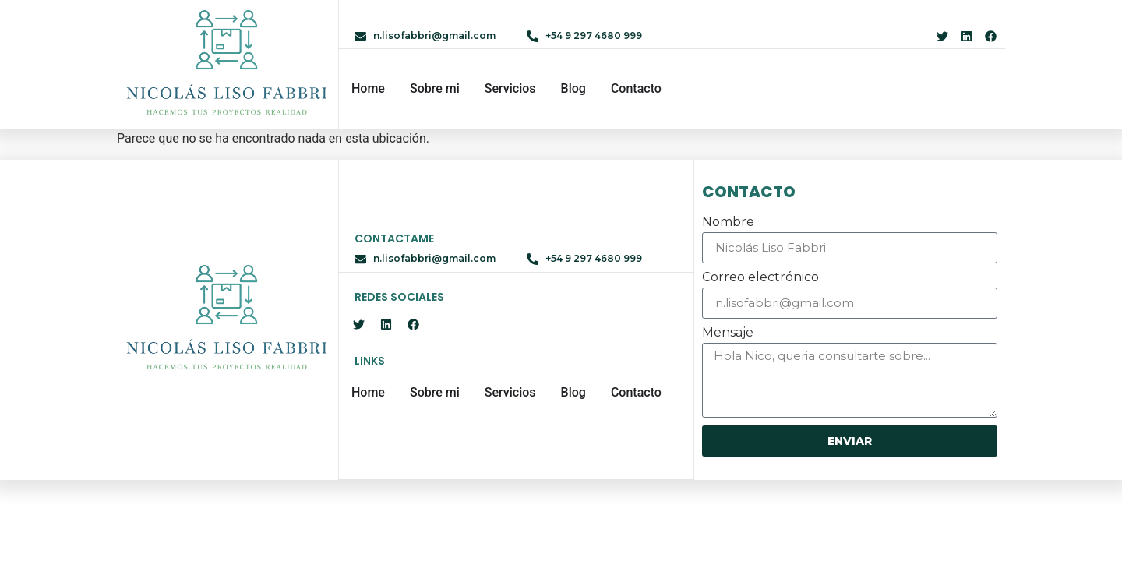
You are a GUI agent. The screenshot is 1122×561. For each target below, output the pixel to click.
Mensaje (727, 333)
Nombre (728, 222)
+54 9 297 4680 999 (593, 35)
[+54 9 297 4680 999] (532, 36)
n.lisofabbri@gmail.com (434, 35)
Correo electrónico (760, 277)
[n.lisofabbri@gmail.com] (360, 36)
